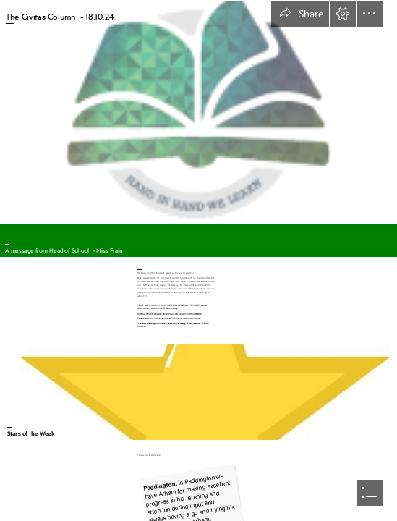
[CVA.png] (198, 112)
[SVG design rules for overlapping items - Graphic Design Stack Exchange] (198, 391)
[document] (198, 260)
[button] (300, 14)
